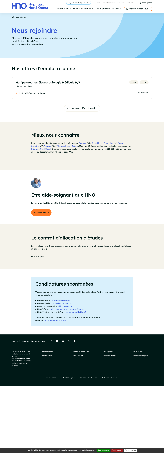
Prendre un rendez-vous (80, 419)
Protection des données (88, 445)
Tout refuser (117, 450)
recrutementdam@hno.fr (55, 388)
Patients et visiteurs (82, 9)
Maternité (130, 3)
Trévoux (47, 147)
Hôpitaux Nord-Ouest (41, 150)
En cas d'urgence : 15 (80, 3)
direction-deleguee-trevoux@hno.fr (67, 376)
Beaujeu (82, 144)
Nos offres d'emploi (110, 423)
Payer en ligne (138, 419)
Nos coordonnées (52, 445)
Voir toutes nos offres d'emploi (81, 108)
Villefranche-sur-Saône (67, 147)
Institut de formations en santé (113, 3)
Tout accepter (103, 450)
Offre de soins (62, 9)
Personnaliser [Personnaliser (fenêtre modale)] (130, 450)
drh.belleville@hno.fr (61, 368)
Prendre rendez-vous (138, 9)
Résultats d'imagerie (140, 423)
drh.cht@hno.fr (65, 373)
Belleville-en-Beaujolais (102, 144)
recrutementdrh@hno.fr (75, 379)
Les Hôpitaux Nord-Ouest (107, 9)
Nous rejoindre (108, 419)
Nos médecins (47, 423)
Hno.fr (98, 3)
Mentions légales (69, 445)
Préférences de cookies (110, 445)
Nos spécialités (47, 419)
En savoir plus (40, 280)
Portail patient (147, 3)
